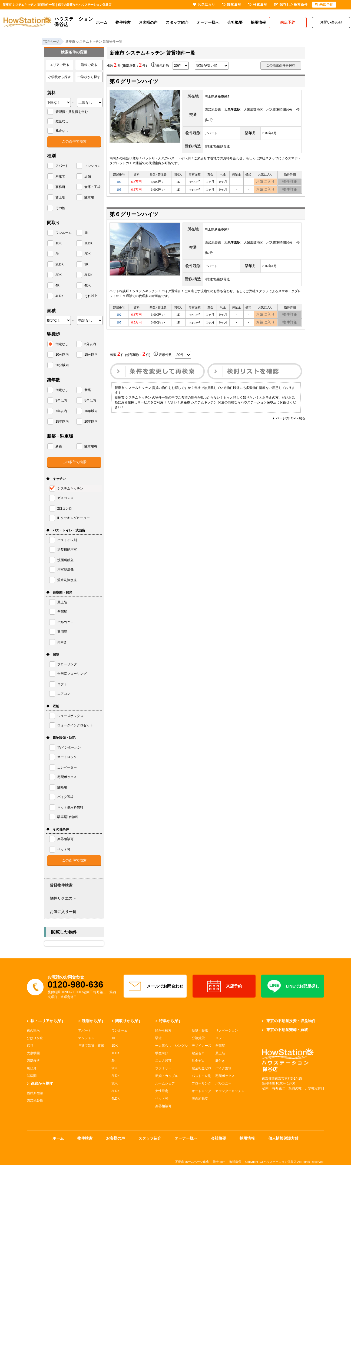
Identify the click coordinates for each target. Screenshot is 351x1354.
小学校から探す (59, 77)
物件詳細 (290, 182)
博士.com (219, 1161)
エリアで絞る (59, 65)
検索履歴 (257, 4)
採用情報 (258, 22)
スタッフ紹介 (177, 22)
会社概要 (235, 22)
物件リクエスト (63, 898)
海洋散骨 (235, 1161)
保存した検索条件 (291, 4)
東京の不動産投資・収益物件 (289, 1021)
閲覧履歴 (231, 4)
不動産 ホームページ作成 (192, 1161)
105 (119, 192)
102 (119, 182)
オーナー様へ (208, 22)
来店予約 (224, 986)
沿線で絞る (89, 65)
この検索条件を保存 (280, 65)
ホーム (101, 22)
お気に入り (265, 182)
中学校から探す (89, 77)
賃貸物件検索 (61, 885)
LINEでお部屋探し (292, 986)
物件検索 (123, 22)
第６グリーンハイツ (134, 81)
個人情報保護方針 (283, 1138)
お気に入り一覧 (63, 912)
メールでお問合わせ (155, 986)
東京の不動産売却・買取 (285, 1030)
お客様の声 (148, 22)
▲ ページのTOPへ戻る (288, 425)
